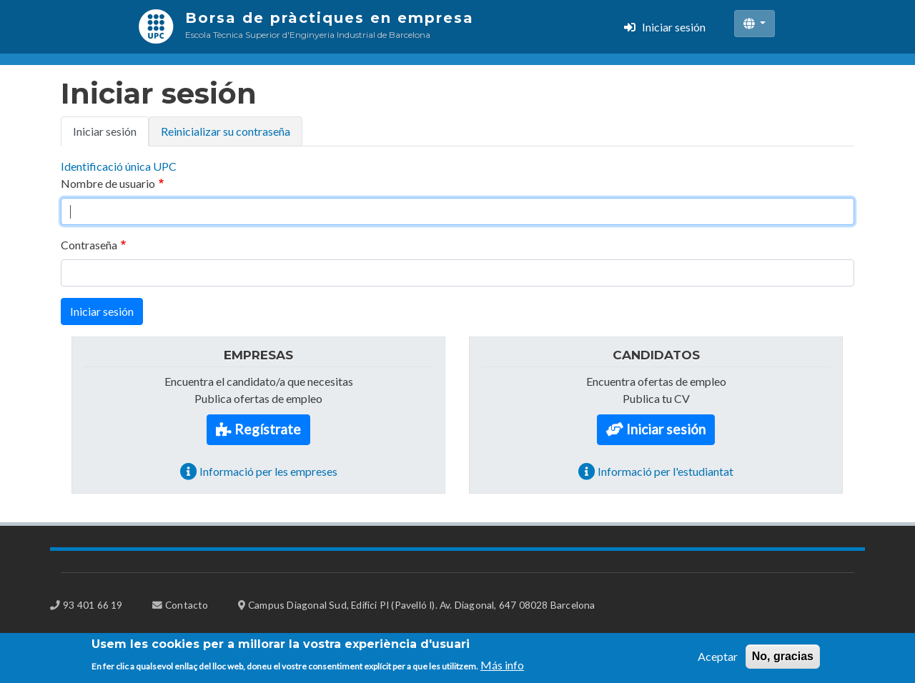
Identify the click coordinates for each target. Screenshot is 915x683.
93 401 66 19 (92, 605)
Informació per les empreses (268, 471)
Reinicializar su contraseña (225, 131)
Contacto (187, 605)
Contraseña (89, 244)
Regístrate (267, 429)
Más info (502, 667)
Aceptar (718, 660)
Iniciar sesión (674, 27)
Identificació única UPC (119, 166)
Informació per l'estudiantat (665, 471)
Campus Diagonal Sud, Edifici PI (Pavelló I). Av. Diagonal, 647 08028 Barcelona (421, 605)
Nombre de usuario (108, 183)
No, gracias (782, 660)
